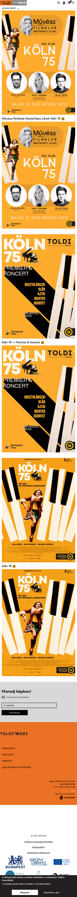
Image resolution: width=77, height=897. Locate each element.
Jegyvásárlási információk (16, 767)
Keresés (58, 2)
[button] (65, 3)
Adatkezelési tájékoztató (38, 852)
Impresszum (8, 748)
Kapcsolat (7, 754)
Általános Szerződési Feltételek (38, 842)
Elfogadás (24, 892)
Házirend (7, 760)
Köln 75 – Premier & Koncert (21, 342)
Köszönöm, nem (51, 892)
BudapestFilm (38, 847)
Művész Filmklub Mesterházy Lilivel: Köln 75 (31, 118)
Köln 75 (7, 566)
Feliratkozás (14, 712)
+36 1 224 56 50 (67, 784)
